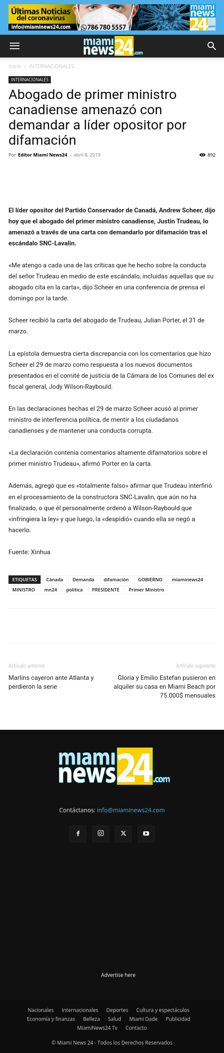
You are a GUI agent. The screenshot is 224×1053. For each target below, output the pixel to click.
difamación (116, 579)
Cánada (54, 579)
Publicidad (178, 1019)
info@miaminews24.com (131, 810)
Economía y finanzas (51, 1019)
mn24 (50, 589)
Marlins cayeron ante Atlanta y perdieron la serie (51, 682)
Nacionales (40, 1010)
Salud (114, 1019)
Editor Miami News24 (42, 154)
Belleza (91, 1019)
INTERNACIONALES (51, 66)
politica (74, 589)
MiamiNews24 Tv (97, 1027)
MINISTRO (23, 589)
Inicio (14, 66)
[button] (14, 46)
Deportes (117, 1010)
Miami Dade (143, 1019)
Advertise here (118, 975)
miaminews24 (187, 579)
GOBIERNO (150, 579)
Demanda (83, 579)
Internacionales (80, 1010)
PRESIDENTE (105, 589)
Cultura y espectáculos (163, 1010)
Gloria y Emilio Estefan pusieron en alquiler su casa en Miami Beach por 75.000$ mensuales (164, 686)
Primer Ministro (146, 589)
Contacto (136, 1027)
